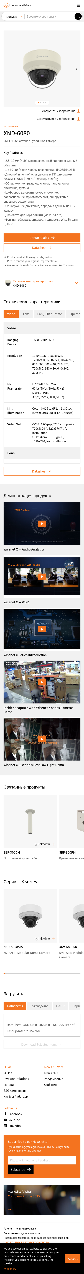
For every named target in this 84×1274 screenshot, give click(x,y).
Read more (10, 1268)
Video (11, 314)
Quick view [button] (44, 844)
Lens (26, 314)
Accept (73, 1258)
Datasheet (42, 247)
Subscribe (21, 1169)
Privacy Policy (54, 1147)
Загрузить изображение (61, 111)
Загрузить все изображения (58, 118)
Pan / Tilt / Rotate (49, 314)
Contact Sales (42, 237)
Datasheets (15, 1006)
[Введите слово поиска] (49, 16)
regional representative (44, 261)
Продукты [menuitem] (11, 16)
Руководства (39, 1006)
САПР (60, 1006)
